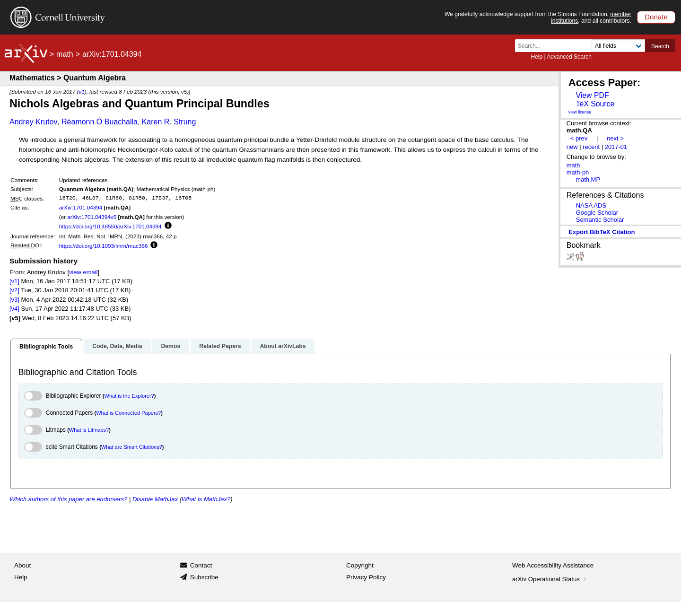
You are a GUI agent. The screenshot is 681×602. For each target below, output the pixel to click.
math (64, 54)
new (572, 146)
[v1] (14, 281)
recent (591, 146)
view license (580, 112)
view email (83, 272)
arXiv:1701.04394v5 (91, 217)
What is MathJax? (206, 499)
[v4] (14, 308)
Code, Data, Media (117, 346)
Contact (201, 565)
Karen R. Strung (169, 122)
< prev (578, 138)
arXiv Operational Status (550, 579)
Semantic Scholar (600, 219)
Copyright (360, 565)
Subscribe (204, 577)
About (22, 565)
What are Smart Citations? (131, 447)
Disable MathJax (155, 499)
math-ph (578, 172)
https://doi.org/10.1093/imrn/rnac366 (103, 246)
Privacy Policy (366, 577)
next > (615, 138)
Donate (656, 17)
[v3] (14, 299)
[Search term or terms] (556, 45)
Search (660, 46)
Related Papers (220, 346)
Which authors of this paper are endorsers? (68, 499)
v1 (81, 91)
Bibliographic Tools (46, 346)
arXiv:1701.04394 (81, 207)
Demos (170, 346)
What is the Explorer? (129, 396)
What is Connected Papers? (128, 413)
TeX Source (595, 104)
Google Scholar (597, 212)
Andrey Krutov (33, 122)
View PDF (592, 95)
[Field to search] (618, 45)
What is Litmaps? (89, 430)
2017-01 (616, 146)
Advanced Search (569, 56)
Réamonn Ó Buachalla (99, 122)
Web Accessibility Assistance (553, 565)
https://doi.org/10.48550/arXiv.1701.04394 (110, 226)
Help (536, 56)
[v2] (14, 290)
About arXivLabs (283, 346)
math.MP (588, 179)
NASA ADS (591, 205)
